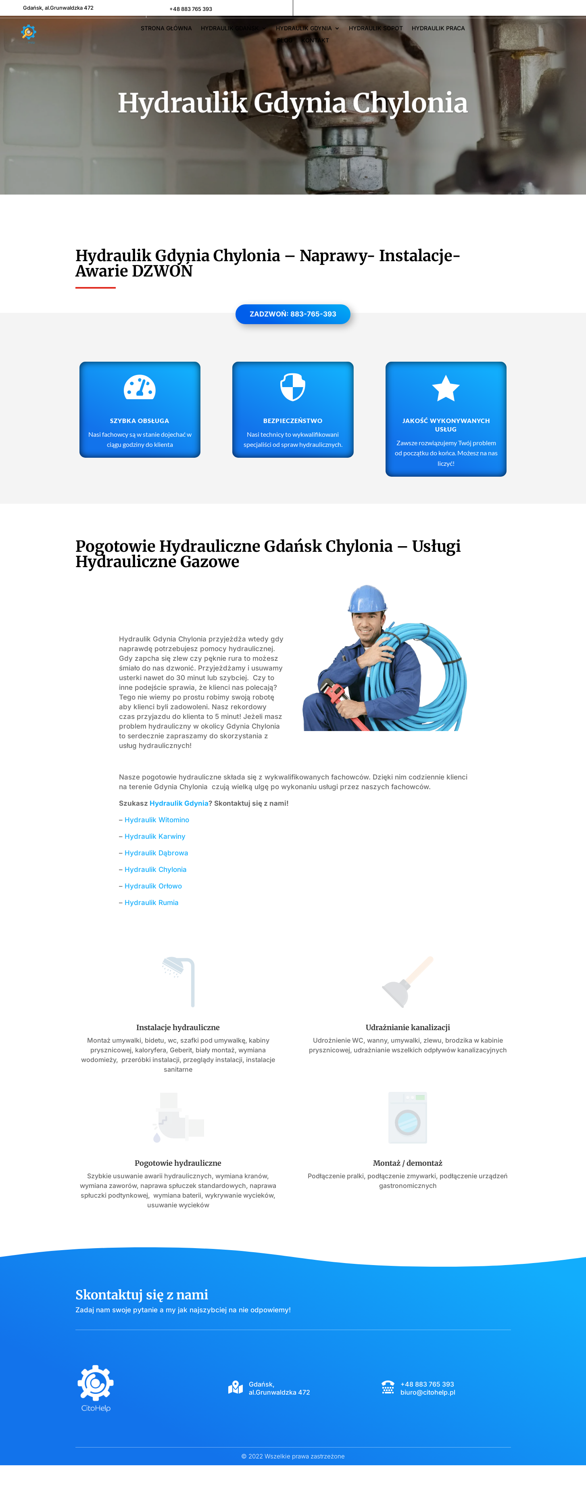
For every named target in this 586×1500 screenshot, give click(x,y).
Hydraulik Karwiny (155, 871)
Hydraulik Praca (438, 28)
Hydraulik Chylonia (156, 904)
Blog (284, 41)
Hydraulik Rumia (152, 937)
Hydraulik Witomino (157, 855)
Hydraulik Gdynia (304, 28)
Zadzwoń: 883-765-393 (293, 349)
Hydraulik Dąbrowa (156, 888)
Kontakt (315, 41)
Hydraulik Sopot (376, 28)
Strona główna (166, 28)
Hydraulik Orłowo (153, 921)
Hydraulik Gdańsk (230, 28)
